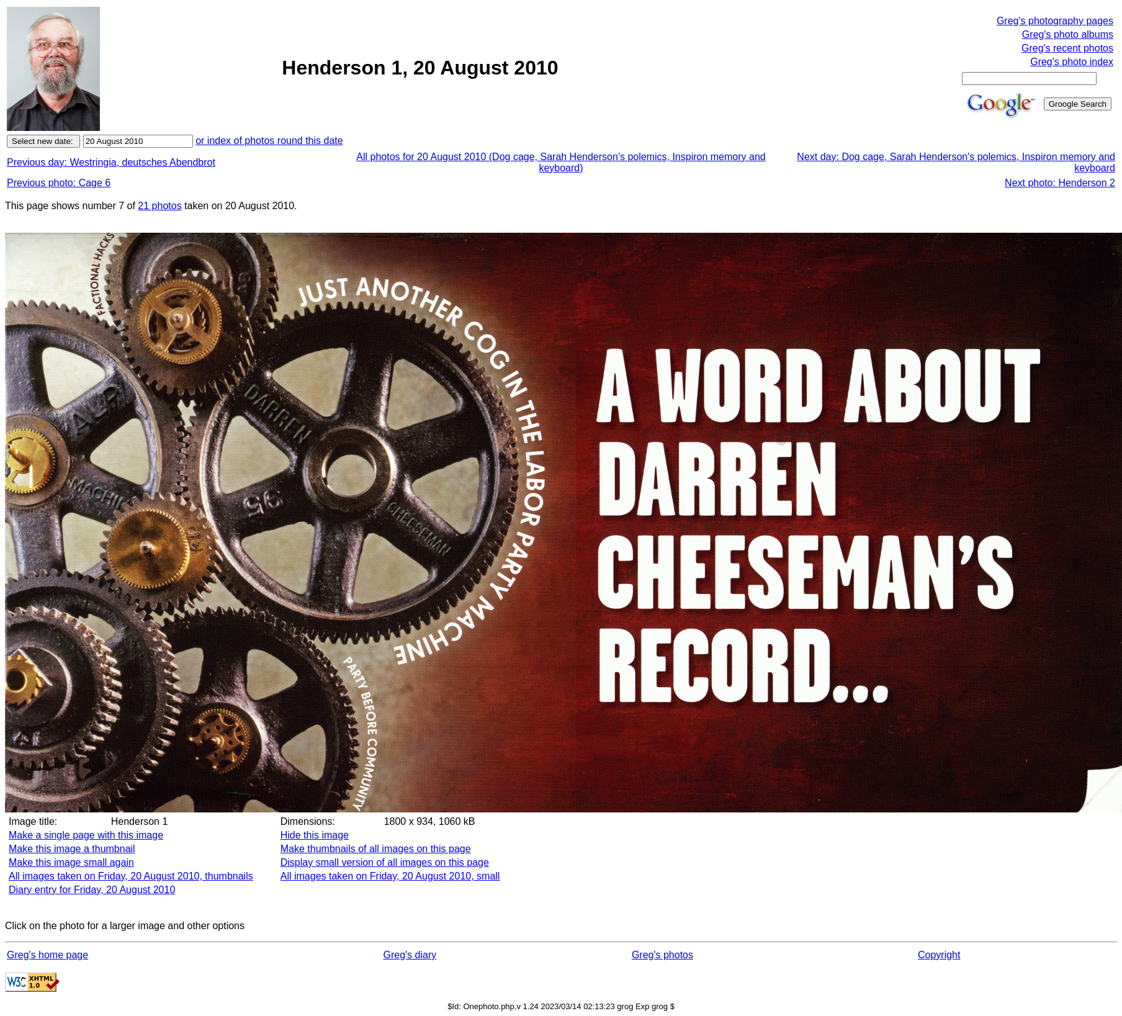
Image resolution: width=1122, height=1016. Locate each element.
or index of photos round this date (269, 140)
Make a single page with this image (86, 835)
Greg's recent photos (1067, 48)
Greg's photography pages (1055, 21)
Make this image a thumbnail (72, 848)
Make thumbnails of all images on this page (375, 848)
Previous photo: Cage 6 (58, 183)
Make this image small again (71, 862)
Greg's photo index (1071, 61)
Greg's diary (409, 955)
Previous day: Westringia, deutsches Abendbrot (111, 162)
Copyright (939, 955)
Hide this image (314, 835)
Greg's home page (47, 955)
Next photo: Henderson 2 (1060, 183)
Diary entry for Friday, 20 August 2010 (92, 889)
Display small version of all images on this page (384, 862)
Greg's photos (662, 955)
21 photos (159, 205)
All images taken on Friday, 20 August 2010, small (390, 876)
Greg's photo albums (1067, 34)
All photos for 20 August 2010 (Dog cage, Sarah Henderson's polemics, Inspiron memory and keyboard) (560, 162)
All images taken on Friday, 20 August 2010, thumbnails (131, 876)
